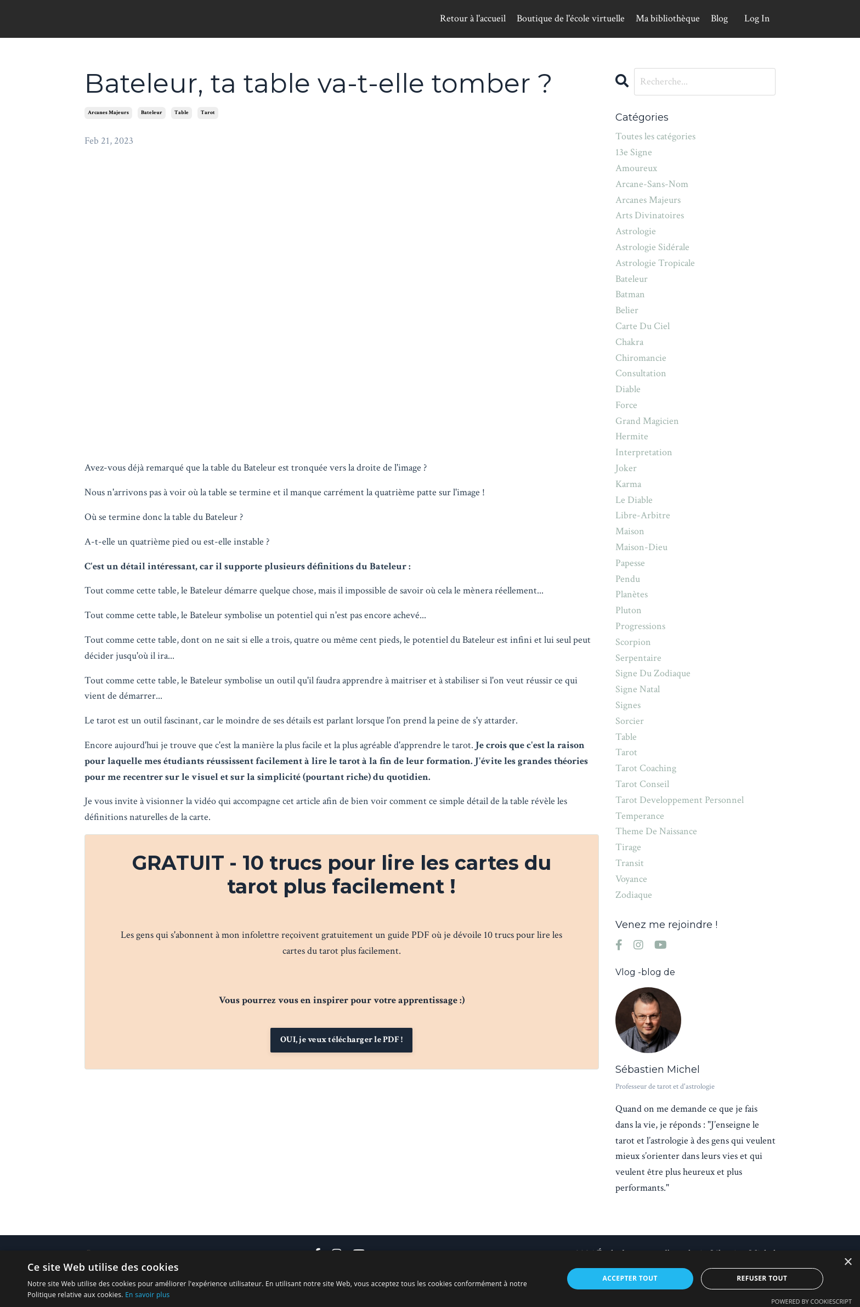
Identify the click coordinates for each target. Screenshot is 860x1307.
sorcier (629, 721)
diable (628, 389)
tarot (208, 112)
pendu (627, 579)
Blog (719, 18)
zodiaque (633, 895)
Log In (757, 18)
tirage (628, 847)
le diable (634, 500)
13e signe (633, 152)
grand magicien (647, 421)
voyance (631, 879)
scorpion (633, 642)
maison (629, 531)
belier (626, 310)
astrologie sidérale (652, 247)
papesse (630, 563)
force (626, 405)
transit (629, 863)
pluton (628, 610)
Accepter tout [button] (630, 1278)
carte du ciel (642, 326)
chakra (629, 342)
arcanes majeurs (108, 112)
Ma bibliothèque (668, 18)
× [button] (848, 1262)
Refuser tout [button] (762, 1278)
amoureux (636, 168)
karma (628, 484)
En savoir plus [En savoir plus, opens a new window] (147, 1294)
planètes (631, 595)
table (181, 112)
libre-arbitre (642, 516)
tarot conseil (642, 784)
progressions (640, 626)
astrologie (635, 231)
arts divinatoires (649, 215)
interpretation (643, 452)
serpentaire (638, 658)
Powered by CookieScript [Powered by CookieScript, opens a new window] (811, 1301)
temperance (639, 816)
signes (628, 705)
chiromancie (640, 358)
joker (626, 468)
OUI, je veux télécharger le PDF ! (341, 1039)
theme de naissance (656, 831)
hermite (631, 437)
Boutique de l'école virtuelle (571, 18)
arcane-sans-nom (651, 184)
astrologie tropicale (655, 263)
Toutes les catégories (655, 136)
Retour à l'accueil (473, 18)
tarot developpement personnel (679, 800)
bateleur (151, 112)
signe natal (637, 689)
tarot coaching (645, 768)
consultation (640, 373)
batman (630, 294)
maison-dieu (641, 547)
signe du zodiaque (653, 673)
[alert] (430, 1279)
